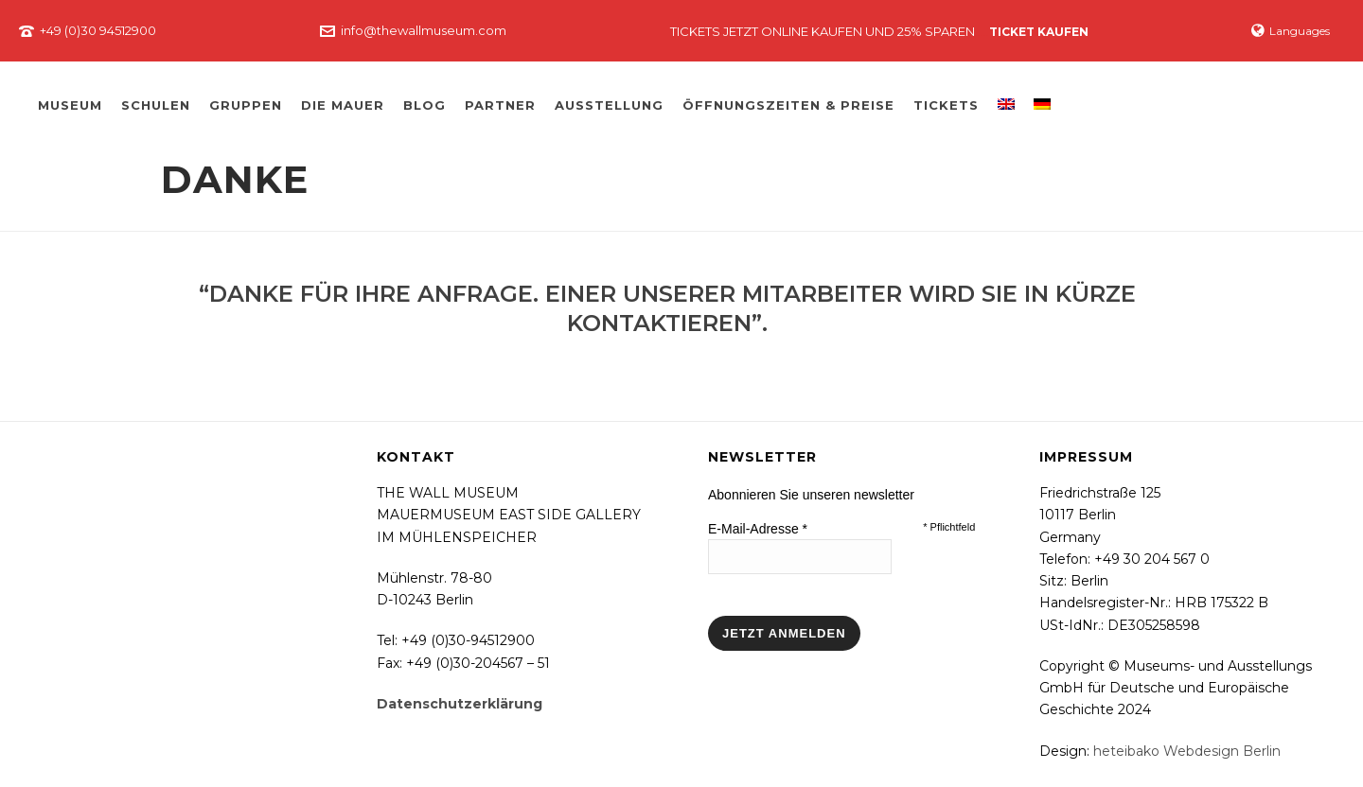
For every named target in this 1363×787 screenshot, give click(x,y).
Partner (500, 105)
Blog (424, 105)
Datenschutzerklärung (459, 703)
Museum (70, 105)
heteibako (1126, 751)
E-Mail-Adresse (757, 528)
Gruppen (245, 105)
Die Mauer (342, 105)
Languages (1290, 30)
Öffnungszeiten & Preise (788, 105)
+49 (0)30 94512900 (98, 30)
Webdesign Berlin (1222, 751)
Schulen (155, 105)
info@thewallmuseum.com (423, 30)
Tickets (946, 105)
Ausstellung (609, 105)
